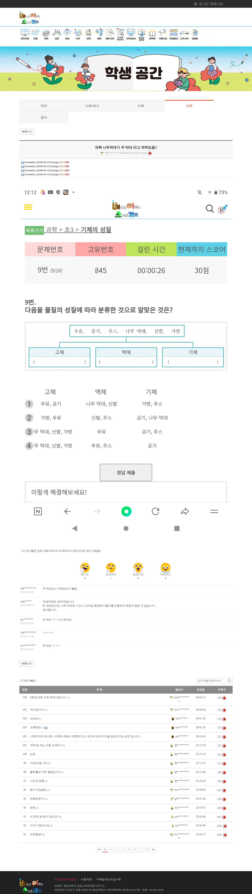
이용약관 (86, 879)
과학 (189, 106)
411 (219, 763)
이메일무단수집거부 (109, 879)
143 (219, 710)
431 (219, 790)
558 (219, 799)
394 (219, 772)
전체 (26, 680)
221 (219, 736)
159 (219, 718)
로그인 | (205, 3)
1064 (220, 825)
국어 (44, 106)
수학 (140, 106)
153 (219, 727)
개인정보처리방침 (65, 879)
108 (219, 697)
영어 (44, 117)
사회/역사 (92, 106)
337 (219, 745)
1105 (219, 834)
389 (219, 781)
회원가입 (217, 3)
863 (219, 817)
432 (219, 754)
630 (219, 808)
